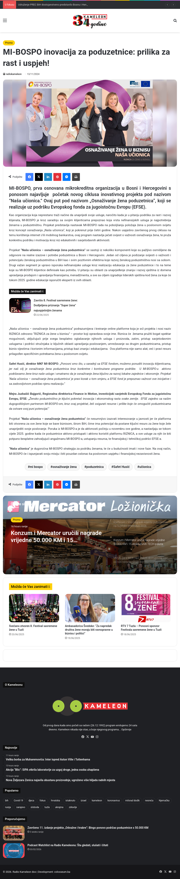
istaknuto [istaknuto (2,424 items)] (70, 800)
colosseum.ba (62, 871)
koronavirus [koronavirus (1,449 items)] (114, 800)
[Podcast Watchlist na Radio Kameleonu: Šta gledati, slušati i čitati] (14, 850)
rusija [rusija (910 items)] (8, 807)
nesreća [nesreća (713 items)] (149, 800)
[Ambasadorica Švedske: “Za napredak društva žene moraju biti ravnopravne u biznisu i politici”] (90, 608)
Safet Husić (121, 467)
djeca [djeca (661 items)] (31, 800)
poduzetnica (95, 467)
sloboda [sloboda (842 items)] (35, 807)
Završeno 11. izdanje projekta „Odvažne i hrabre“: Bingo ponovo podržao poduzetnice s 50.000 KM (87, 827)
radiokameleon (14, 74)
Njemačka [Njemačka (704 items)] (164, 800)
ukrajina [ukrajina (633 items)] (59, 807)
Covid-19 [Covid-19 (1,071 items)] (18, 800)
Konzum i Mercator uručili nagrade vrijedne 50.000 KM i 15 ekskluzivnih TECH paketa (56, 536)
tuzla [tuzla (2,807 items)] (47, 807)
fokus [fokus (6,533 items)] (43, 800)
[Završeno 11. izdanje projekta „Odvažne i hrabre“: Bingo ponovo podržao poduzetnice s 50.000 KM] (14, 833)
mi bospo (36, 467)
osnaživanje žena (64, 467)
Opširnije (126, 729)
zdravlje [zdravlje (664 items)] (73, 807)
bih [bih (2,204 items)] (6, 800)
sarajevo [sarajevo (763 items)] (20, 807)
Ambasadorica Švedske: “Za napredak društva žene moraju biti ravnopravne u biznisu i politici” (89, 629)
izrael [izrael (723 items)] (83, 800)
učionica (145, 467)
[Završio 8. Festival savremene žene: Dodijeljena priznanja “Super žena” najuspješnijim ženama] (20, 305)
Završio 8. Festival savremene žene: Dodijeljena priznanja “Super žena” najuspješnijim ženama (56, 305)
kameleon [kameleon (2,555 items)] (97, 800)
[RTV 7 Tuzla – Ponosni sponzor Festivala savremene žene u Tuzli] (146, 608)
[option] (90, 535)
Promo (9, 42)
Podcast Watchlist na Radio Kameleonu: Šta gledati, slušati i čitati (67, 845)
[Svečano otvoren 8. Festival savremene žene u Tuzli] (34, 608)
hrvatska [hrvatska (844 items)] (55, 800)
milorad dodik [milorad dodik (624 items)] (132, 800)
